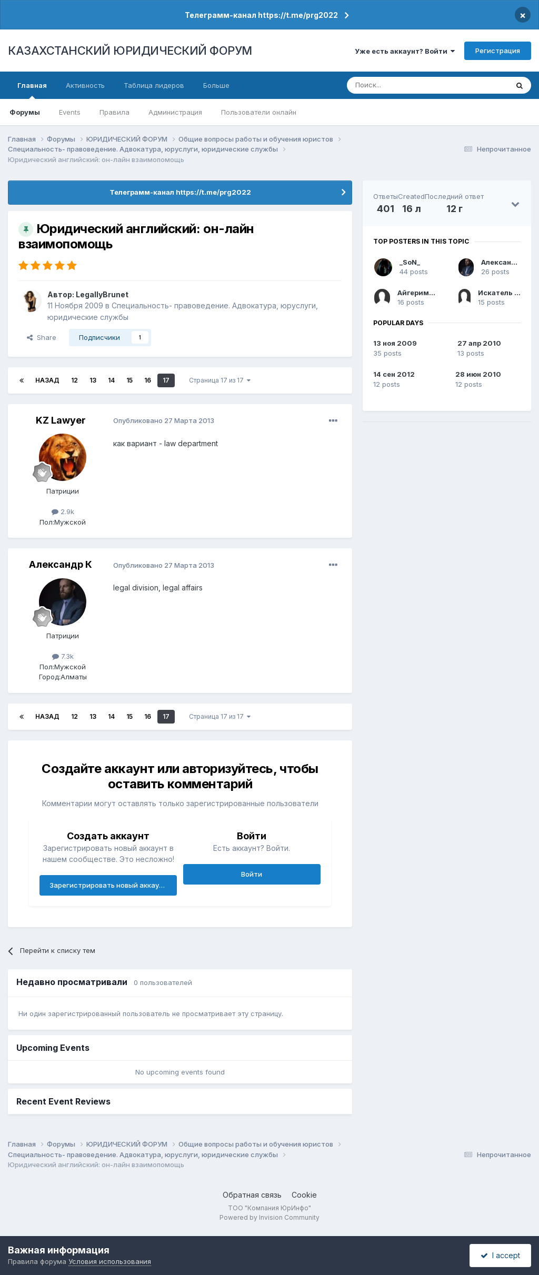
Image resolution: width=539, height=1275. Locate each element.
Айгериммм (419, 292)
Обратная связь (252, 1194)
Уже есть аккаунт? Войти (405, 51)
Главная (32, 90)
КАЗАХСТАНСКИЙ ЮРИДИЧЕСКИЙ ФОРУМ (130, 50)
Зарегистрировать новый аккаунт (108, 885)
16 (147, 380)
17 (166, 380)
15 (129, 380)
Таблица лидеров (154, 85)
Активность (85, 85)
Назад (47, 380)
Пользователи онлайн (258, 112)
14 (111, 380)
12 (74, 380)
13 (92, 380)
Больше (216, 85)
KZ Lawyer (61, 420)
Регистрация (497, 50)
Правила (114, 112)
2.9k (63, 511)
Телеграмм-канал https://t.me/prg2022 (261, 15)
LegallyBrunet (102, 294)
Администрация (175, 112)
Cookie (304, 1194)
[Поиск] (398, 85)
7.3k (63, 656)
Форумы (24, 112)
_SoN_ (410, 262)
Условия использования (109, 1261)
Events (70, 112)
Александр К (60, 564)
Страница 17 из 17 (220, 380)
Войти (251, 874)
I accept (500, 1255)
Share (41, 337)
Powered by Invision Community (269, 1217)
